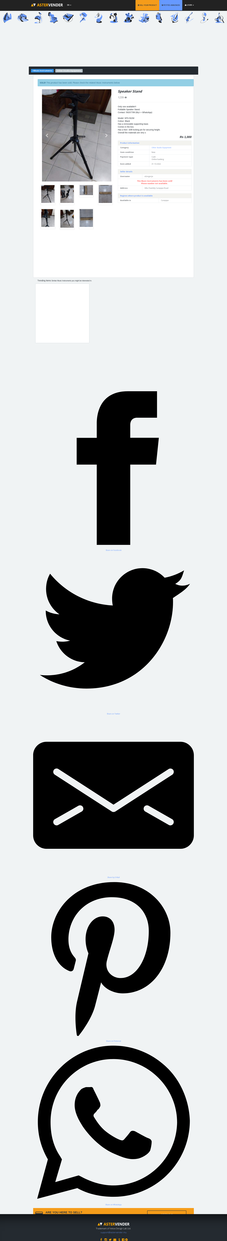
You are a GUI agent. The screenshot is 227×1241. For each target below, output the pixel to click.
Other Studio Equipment (161, 147)
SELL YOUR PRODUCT (147, 5)
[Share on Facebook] (113, 469)
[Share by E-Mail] (113, 797)
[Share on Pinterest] (113, 960)
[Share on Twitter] (113, 633)
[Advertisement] (113, 46)
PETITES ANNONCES (171, 5)
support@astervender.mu (113, 1232)
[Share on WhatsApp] (113, 1124)
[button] (47, 135)
